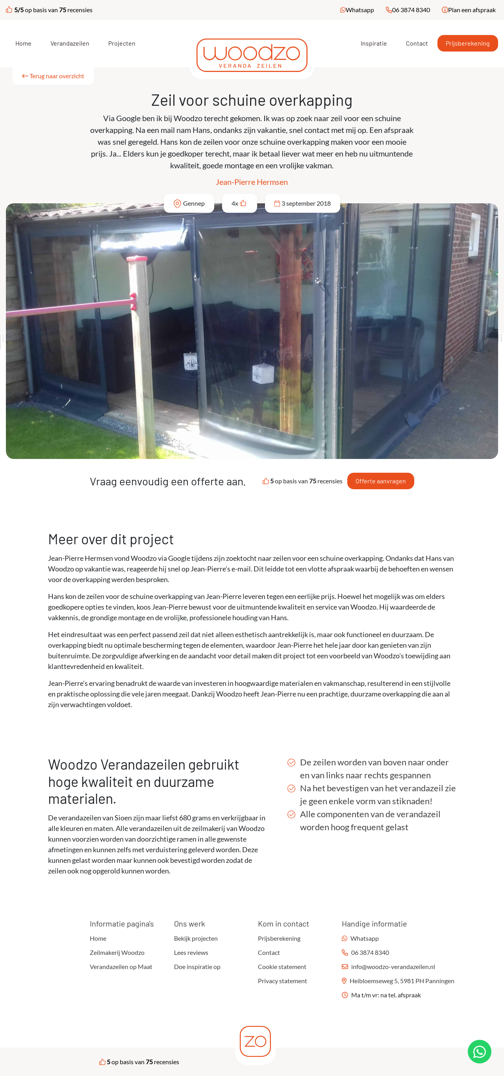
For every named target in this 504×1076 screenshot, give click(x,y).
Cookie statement (282, 966)
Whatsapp (360, 9)
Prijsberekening (468, 43)
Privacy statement (282, 980)
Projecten (121, 43)
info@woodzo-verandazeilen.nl (393, 966)
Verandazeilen (69, 43)
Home (23, 43)
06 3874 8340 (411, 9)
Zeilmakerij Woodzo (117, 952)
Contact (417, 43)
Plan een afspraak (472, 9)
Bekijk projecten (196, 938)
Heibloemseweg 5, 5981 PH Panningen (402, 980)
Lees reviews (191, 952)
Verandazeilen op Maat (121, 966)
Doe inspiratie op (197, 966)
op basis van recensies (49, 9)
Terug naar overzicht (53, 75)
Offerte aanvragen (381, 481)
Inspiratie (374, 43)
